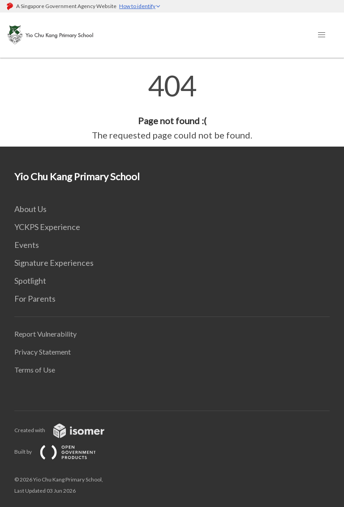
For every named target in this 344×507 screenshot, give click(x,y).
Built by (62, 451)
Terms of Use (34, 369)
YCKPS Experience (47, 227)
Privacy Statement (42, 351)
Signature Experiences (54, 263)
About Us (30, 209)
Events (26, 245)
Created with (66, 430)
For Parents (35, 298)
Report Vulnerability (45, 333)
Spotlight (30, 281)
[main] (172, 106)
